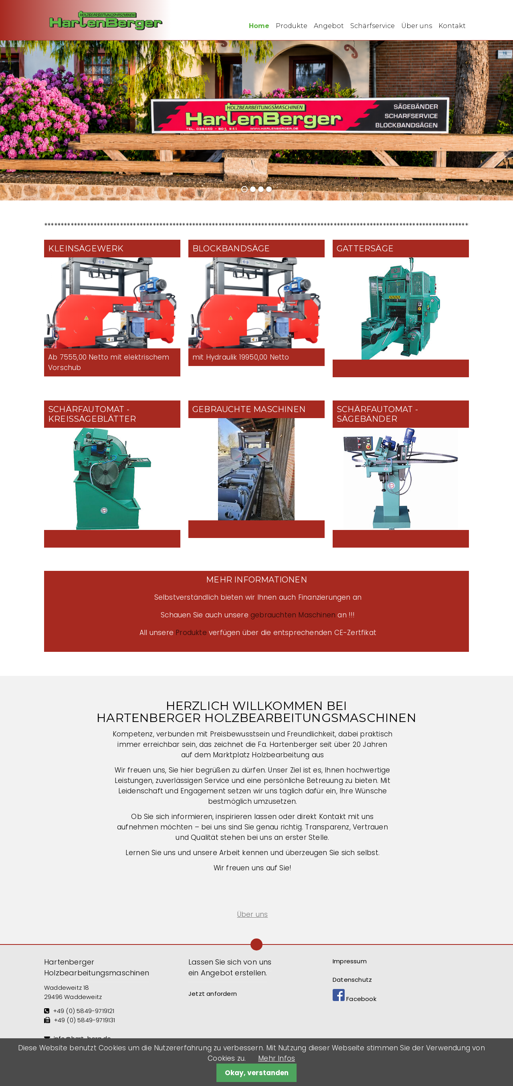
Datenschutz (352, 979)
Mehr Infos (276, 1058)
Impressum (350, 961)
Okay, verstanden (257, 1073)
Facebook (354, 999)
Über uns (416, 26)
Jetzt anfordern (212, 993)
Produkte (291, 26)
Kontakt (452, 26)
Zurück (11, 118)
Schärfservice (372, 26)
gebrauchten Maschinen (292, 615)
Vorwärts (497, 118)
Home (259, 26)
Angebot (329, 26)
